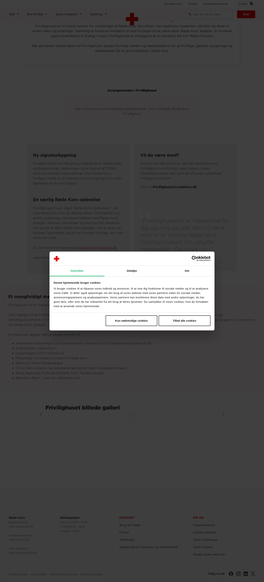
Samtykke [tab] (77, 270)
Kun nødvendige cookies (131, 320)
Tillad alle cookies (184, 320)
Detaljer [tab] (132, 270)
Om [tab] (187, 270)
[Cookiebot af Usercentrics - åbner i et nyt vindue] (194, 258)
